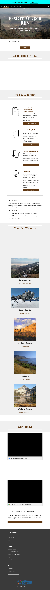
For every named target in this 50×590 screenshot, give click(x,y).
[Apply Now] (25, 47)
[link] (24, 446)
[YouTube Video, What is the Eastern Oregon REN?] (24, 73)
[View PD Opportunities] (31, 123)
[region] (25, 2)
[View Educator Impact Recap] (25, 521)
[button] (1, 6)
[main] (24, 23)
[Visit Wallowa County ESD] (25, 412)
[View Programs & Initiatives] (31, 165)
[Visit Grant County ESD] (25, 313)
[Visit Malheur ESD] (25, 346)
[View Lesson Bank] (31, 190)
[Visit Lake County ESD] (25, 379)
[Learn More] (31, 144)
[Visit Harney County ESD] (25, 283)
